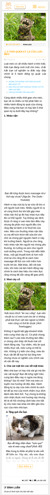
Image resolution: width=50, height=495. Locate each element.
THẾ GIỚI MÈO (13, 44)
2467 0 (27, 480)
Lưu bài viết (40, 480)
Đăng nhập (20, 7)
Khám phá (27, 44)
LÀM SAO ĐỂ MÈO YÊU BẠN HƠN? (22, 92)
